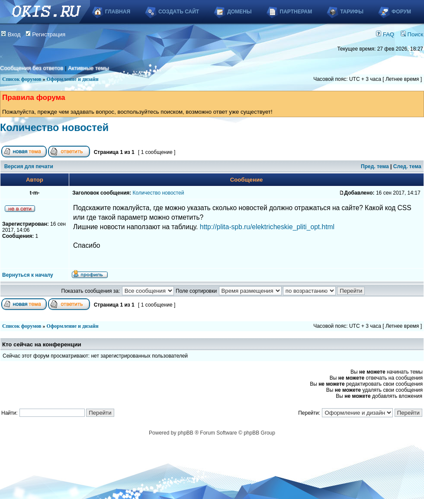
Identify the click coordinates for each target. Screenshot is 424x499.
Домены (239, 12)
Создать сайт (178, 12)
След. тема (407, 166)
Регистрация (46, 34)
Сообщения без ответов (31, 68)
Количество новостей (54, 127)
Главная (117, 12)
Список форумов (22, 79)
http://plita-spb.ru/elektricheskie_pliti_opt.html (267, 226)
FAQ (385, 34)
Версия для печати (28, 166)
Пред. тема (375, 166)
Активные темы (88, 68)
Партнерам (296, 12)
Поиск (412, 34)
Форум (401, 12)
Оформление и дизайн (73, 79)
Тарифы (351, 12)
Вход (11, 34)
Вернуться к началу (27, 275)
